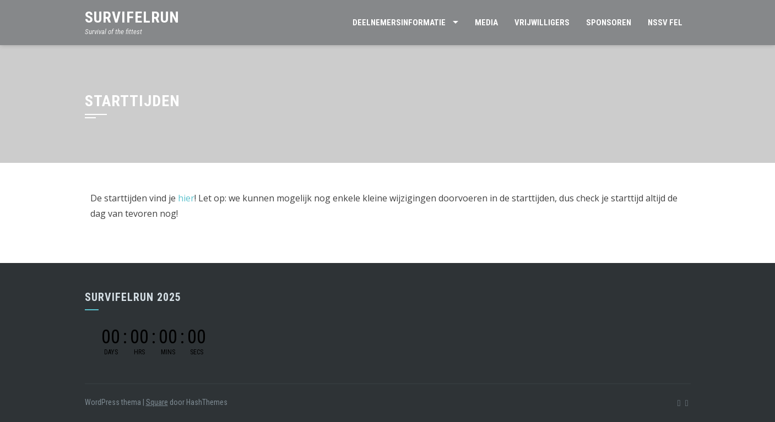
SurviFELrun (132, 17)
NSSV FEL (665, 23)
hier (186, 198)
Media (486, 23)
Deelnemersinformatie (399, 23)
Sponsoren (608, 23)
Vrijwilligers (542, 23)
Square (157, 402)
